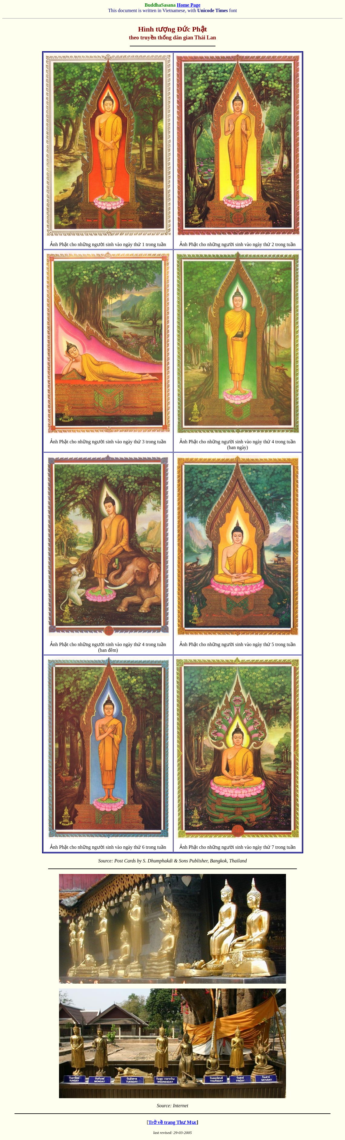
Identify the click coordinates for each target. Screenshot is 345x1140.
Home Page (188, 5)
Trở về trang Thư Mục (172, 1122)
